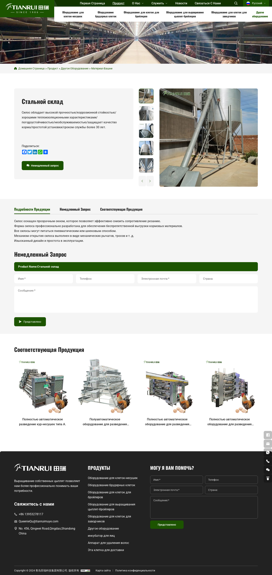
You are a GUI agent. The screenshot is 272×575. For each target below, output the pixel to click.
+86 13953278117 (31, 514)
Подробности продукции (32, 209)
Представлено (32, 321)
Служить (157, 3)
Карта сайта (103, 570)
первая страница (92, 3)
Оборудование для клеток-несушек (73, 14)
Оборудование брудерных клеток (105, 14)
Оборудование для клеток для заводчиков (229, 14)
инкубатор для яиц (101, 535)
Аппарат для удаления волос (108, 543)
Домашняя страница (31, 68)
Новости (181, 3)
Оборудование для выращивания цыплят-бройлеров (185, 14)
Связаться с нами (208, 3)
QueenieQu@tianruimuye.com (38, 521)
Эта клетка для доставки (106, 550)
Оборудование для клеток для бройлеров (141, 14)
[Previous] (142, 181)
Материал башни (101, 68)
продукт (118, 3)
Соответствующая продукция (121, 209)
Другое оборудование (260, 14)
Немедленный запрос (45, 165)
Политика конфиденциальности (135, 570)
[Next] (150, 181)
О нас (136, 3)
